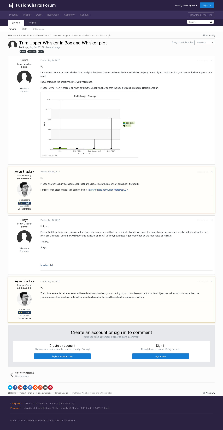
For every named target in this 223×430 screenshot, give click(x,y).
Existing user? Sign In (186, 5)
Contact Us (41, 403)
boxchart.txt (47, 265)
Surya (25, 47)
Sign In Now (160, 356)
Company (70, 14)
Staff (24, 29)
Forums (12, 29)
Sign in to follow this (183, 42)
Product (14, 14)
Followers (201, 43)
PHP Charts (86, 408)
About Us (29, 403)
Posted (50, 60)
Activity (32, 22)
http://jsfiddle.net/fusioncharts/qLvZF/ (108, 189)
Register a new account (62, 356)
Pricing (27, 14)
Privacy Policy (67, 403)
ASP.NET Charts (102, 408)
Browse (16, 22)
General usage (53, 47)
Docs (39, 14)
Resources (53, 14)
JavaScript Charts (33, 408)
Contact (85, 14)
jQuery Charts (52, 408)
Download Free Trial (201, 14)
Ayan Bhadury (24, 172)
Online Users (38, 29)
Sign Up (207, 5)
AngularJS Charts (69, 408)
